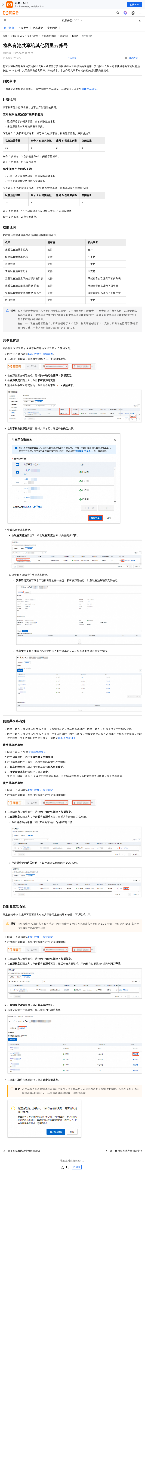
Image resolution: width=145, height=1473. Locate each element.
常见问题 (52, 28)
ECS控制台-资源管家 (40, 353)
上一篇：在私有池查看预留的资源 (21, 1150)
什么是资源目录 (67, 738)
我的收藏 (133, 58)
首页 (5, 36)
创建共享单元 (89, 89)
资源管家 (64, 36)
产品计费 (38, 28)
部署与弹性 (32, 36)
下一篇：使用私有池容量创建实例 (123, 1150)
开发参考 (23, 28)
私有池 (75, 36)
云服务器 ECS (17, 36)
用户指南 (9, 28)
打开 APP (134, 4)
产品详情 (71, 58)
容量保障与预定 (49, 36)
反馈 (76, 1167)
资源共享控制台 (37, 752)
